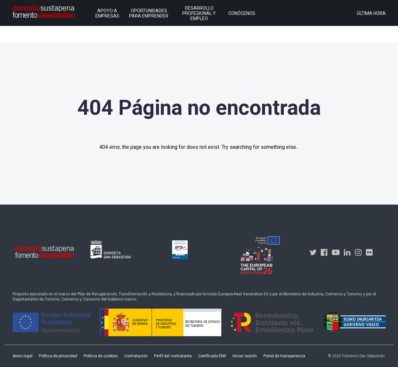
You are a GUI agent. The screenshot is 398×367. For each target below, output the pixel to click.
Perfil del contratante (173, 356)
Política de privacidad (58, 356)
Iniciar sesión (245, 356)
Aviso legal (22, 356)
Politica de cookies (101, 356)
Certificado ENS (212, 356)
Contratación (136, 356)
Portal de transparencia (284, 356)
